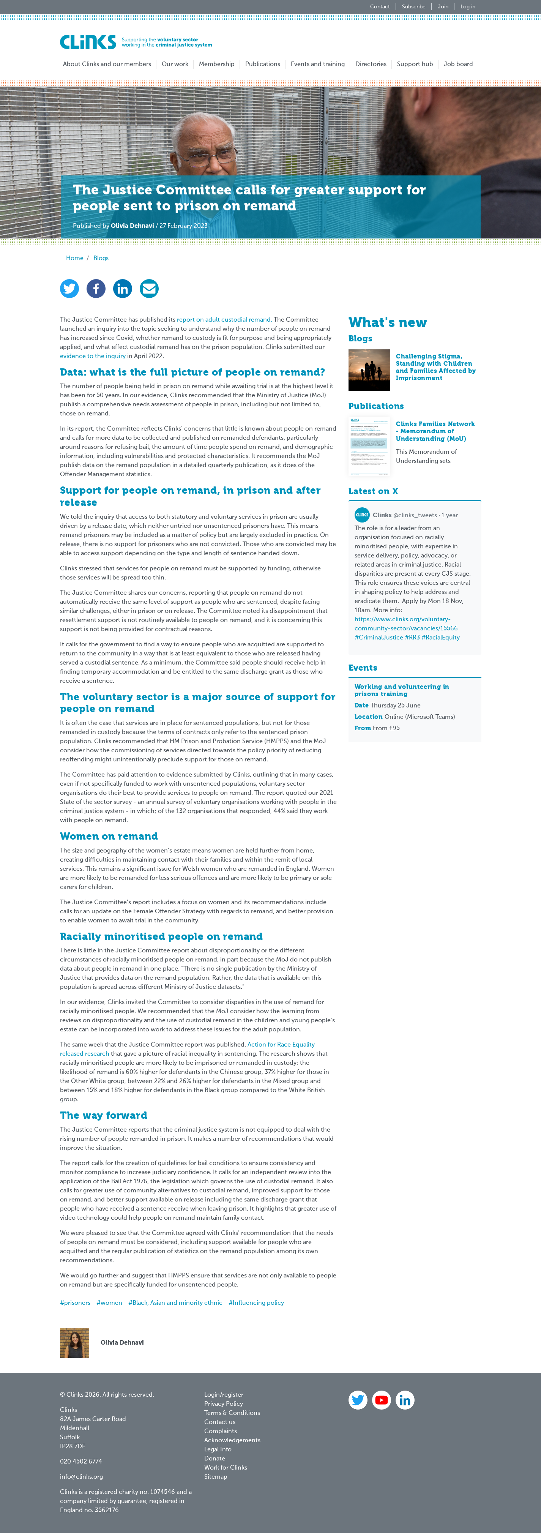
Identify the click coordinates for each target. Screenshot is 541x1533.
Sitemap (215, 1477)
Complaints (220, 1432)
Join (443, 6)
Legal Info (218, 1450)
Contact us (219, 1422)
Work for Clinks (225, 1468)
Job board (458, 65)
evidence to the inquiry (93, 357)
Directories (370, 65)
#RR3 (412, 638)
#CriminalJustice (379, 638)
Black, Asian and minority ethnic (177, 1303)
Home (75, 259)
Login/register (223, 1395)
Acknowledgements (232, 1441)
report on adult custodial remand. (224, 320)
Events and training (318, 65)
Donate (214, 1459)
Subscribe (414, 6)
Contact (380, 6)
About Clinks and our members (107, 65)
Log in (468, 6)
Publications (262, 65)
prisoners (77, 1303)
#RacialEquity (440, 638)
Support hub (415, 65)
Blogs (101, 259)
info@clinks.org (81, 1477)
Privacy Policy (223, 1404)
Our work (175, 65)
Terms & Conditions (232, 1413)
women (111, 1303)
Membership (217, 65)
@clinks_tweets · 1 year (406, 516)
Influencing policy (258, 1303)
